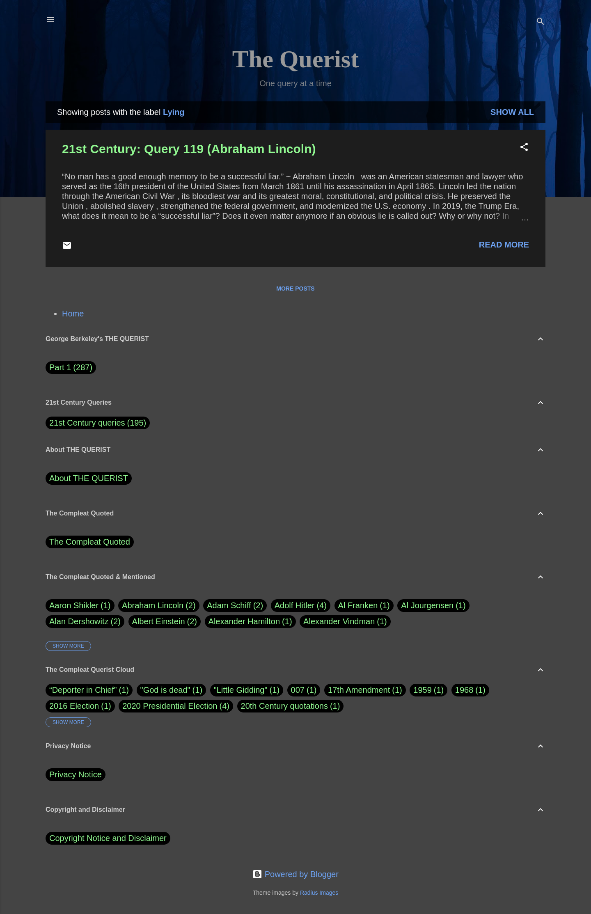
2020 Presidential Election (169, 705)
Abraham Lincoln (159, 605)
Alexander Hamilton (250, 621)
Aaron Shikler (80, 605)
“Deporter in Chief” (83, 689)
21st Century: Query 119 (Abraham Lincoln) (189, 149)
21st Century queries (87, 422)
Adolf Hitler (301, 605)
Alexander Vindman (345, 621)
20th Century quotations (284, 705)
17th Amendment (359, 689)
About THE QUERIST (88, 478)
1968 (464, 689)
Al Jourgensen (433, 605)
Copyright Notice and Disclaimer (108, 838)
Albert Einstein (164, 621)
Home (73, 313)
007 (298, 689)
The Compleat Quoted (89, 541)
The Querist (295, 59)
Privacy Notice (75, 774)
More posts (295, 288)
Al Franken (364, 605)
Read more (504, 244)
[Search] (540, 22)
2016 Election (74, 705)
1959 (422, 689)
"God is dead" (165, 689)
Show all (512, 112)
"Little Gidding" (241, 689)
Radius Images (319, 892)
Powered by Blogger (295, 874)
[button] (524, 148)
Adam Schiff (235, 605)
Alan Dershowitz (85, 621)
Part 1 (70, 367)
